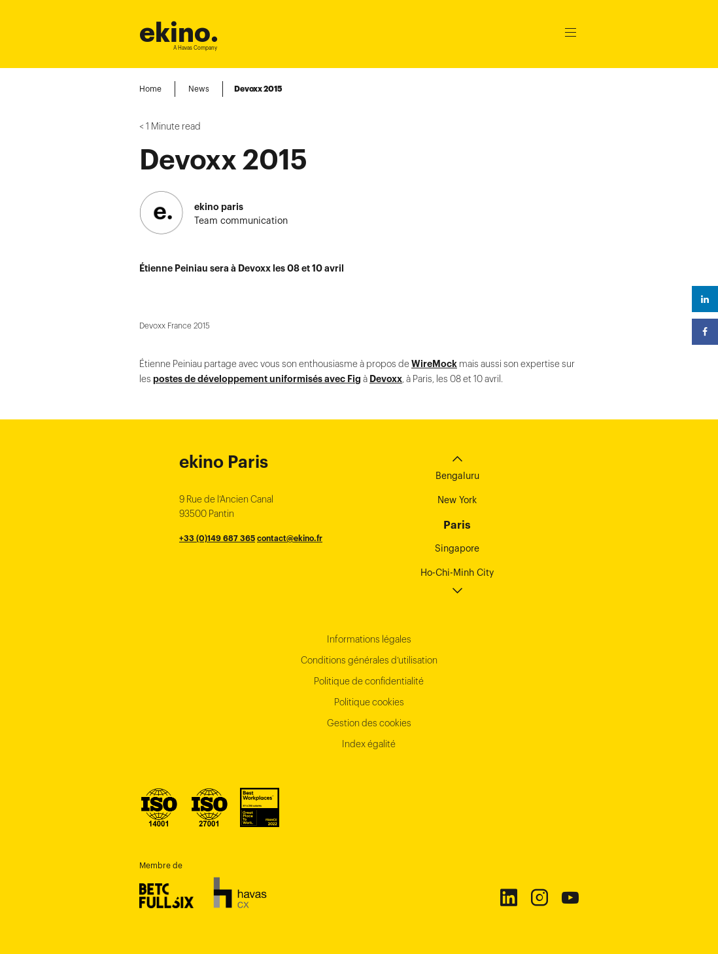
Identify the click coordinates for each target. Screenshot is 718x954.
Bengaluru (457, 475)
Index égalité (369, 744)
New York (457, 499)
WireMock (434, 363)
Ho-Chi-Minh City (457, 572)
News (198, 88)
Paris (457, 525)
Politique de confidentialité (369, 681)
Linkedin (508, 897)
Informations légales (369, 639)
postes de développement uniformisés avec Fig (257, 378)
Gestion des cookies (369, 723)
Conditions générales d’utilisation (369, 660)
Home (150, 88)
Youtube (569, 897)
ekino (178, 32)
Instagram (539, 897)
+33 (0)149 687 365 (217, 538)
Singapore (457, 548)
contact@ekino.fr (289, 538)
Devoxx (385, 378)
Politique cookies (369, 702)
